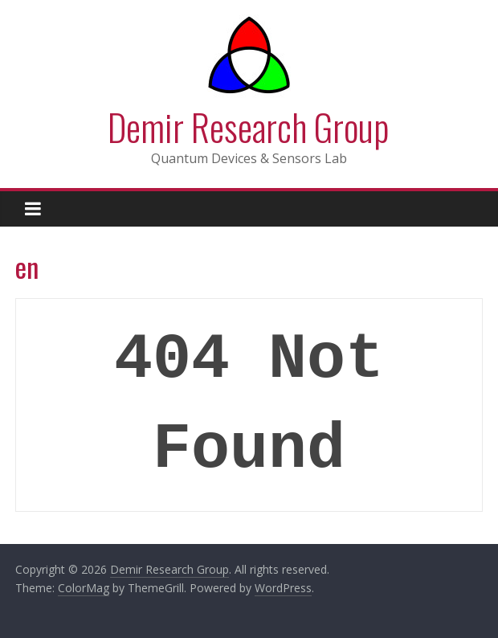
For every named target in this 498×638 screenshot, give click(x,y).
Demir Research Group (249, 126)
